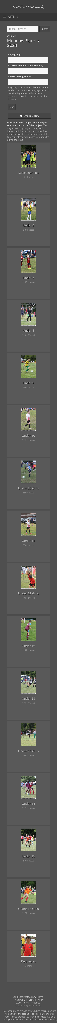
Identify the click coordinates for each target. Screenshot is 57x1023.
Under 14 (28, 803)
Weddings (35, 1002)
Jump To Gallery (31, 115)
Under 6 (28, 225)
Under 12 (28, 646)
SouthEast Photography (24, 996)
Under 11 (28, 541)
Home (40, 996)
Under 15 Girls (28, 909)
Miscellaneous (28, 172)
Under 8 (28, 330)
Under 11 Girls (28, 593)
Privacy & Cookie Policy (46, 1019)
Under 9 (28, 383)
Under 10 (28, 435)
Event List (11, 35)
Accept (29, 1019)
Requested (28, 961)
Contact (32, 999)
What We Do (21, 999)
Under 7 (28, 278)
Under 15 (28, 856)
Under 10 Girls (28, 488)
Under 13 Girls (28, 751)
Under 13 (28, 698)
